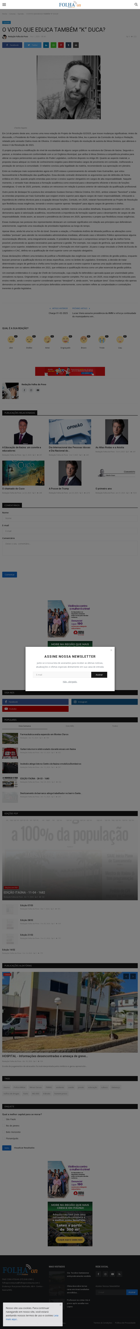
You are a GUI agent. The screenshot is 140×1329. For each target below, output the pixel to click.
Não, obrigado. (70, 681)
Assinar (99, 674)
